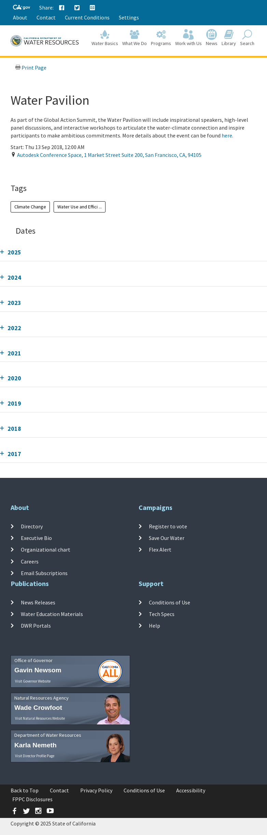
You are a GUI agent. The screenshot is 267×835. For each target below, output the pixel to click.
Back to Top (25, 790)
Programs (161, 38)
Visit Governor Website (33, 681)
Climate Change (30, 207)
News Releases (38, 602)
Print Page (30, 67)
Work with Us (188, 38)
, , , (109, 154)
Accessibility (190, 790)
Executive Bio (36, 537)
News (211, 38)
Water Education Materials (52, 614)
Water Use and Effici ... (79, 207)
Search (247, 38)
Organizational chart (45, 549)
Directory (32, 526)
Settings (129, 17)
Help (154, 625)
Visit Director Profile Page (34, 755)
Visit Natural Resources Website (40, 718)
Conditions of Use (169, 602)
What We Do (134, 38)
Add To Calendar (37, 168)
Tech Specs (161, 614)
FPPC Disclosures (32, 799)
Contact (46, 17)
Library (229, 38)
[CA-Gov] (21, 8)
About (20, 17)
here (227, 135)
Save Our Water (166, 537)
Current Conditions (87, 17)
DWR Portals (36, 625)
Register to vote (168, 526)
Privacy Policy (96, 790)
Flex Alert (160, 549)
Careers (30, 561)
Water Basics (105, 38)
